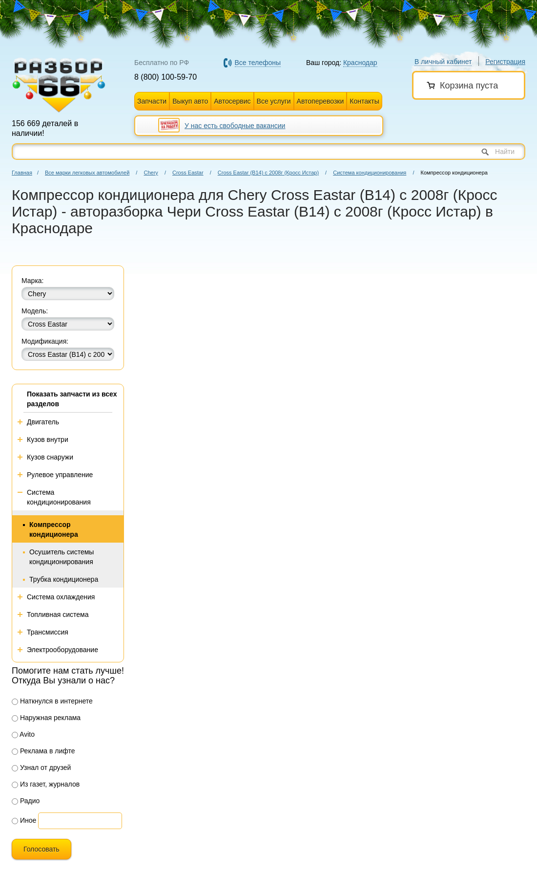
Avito (23, 734)
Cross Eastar (188, 172)
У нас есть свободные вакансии (235, 126)
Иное (24, 820)
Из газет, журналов (46, 784)
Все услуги (274, 101)
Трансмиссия (47, 632)
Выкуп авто (190, 101)
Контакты (364, 101)
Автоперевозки (320, 101)
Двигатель (43, 422)
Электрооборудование (62, 650)
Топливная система (58, 614)
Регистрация (505, 62)
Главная (22, 172)
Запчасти (151, 101)
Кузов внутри (47, 439)
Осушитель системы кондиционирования (61, 557)
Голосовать (41, 849)
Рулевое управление (60, 475)
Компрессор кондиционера (53, 529)
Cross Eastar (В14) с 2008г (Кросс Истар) (268, 172)
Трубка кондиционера (63, 579)
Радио (26, 801)
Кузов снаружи (50, 457)
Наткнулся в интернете (52, 701)
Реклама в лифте (43, 751)
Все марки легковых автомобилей (87, 172)
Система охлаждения (61, 597)
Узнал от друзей (41, 767)
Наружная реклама (46, 718)
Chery (151, 172)
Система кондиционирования (369, 172)
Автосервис (232, 101)
